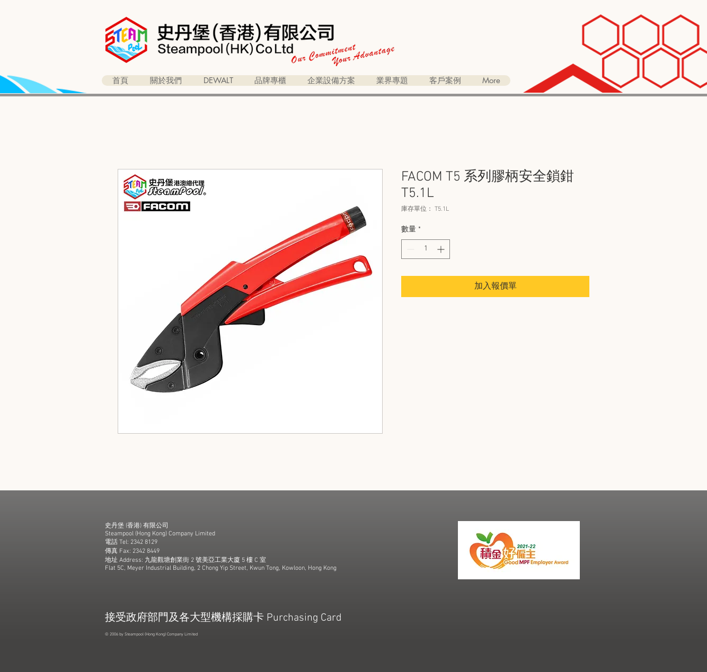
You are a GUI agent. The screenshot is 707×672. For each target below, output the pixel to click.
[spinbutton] (425, 249)
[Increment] (441, 249)
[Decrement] (409, 249)
